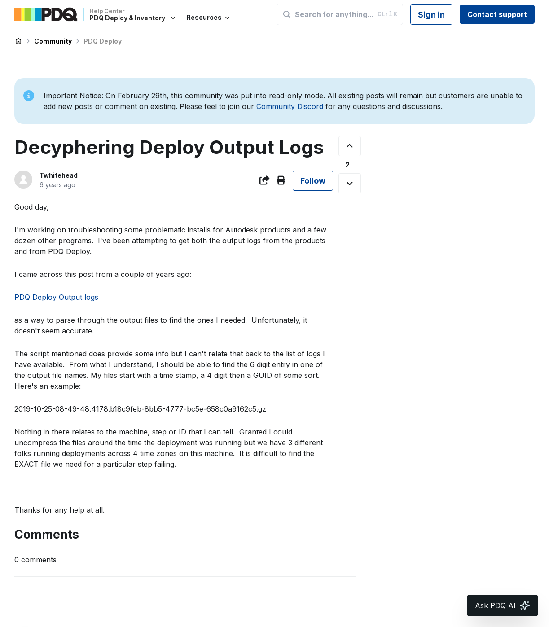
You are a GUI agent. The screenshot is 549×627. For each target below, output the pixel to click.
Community (53, 41)
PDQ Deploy (102, 41)
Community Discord (289, 106)
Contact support (497, 14)
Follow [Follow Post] (312, 180)
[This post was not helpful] (349, 183)
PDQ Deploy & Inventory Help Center (18, 41)
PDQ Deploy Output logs (56, 297)
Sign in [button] (431, 14)
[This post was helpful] (349, 146)
